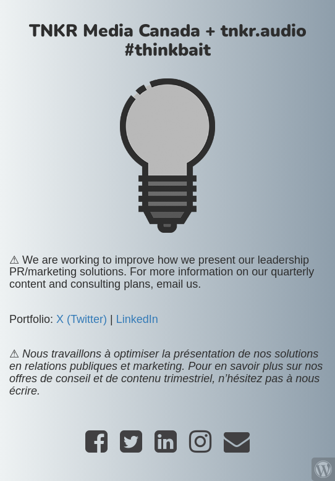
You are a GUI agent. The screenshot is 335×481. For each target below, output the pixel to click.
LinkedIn (137, 319)
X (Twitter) (81, 319)
